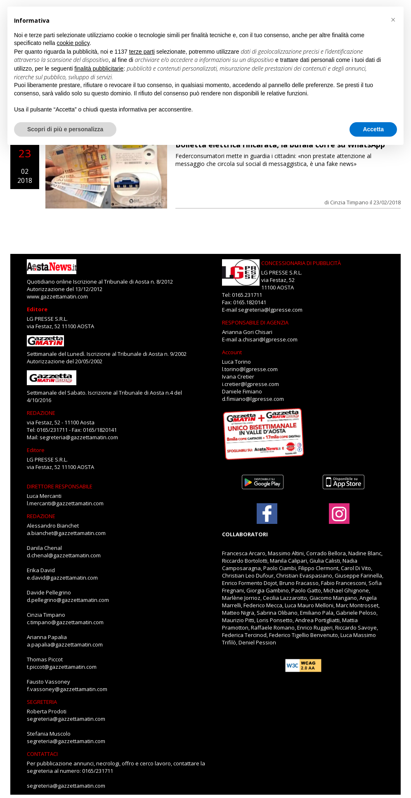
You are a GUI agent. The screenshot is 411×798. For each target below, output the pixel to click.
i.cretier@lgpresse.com (250, 384)
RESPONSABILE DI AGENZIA (255, 322)
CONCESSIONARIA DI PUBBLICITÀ (301, 263)
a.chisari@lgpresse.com (268, 339)
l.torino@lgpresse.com (250, 369)
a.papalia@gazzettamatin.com (65, 644)
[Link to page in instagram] (339, 519)
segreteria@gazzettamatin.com (79, 437)
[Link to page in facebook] (267, 513)
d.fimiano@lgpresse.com (253, 399)
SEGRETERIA (42, 702)
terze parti (142, 51)
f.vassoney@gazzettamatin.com (67, 689)
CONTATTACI (42, 754)
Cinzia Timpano (349, 202)
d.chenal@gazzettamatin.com (64, 555)
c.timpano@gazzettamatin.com (65, 622)
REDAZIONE (41, 413)
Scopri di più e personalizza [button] (65, 129)
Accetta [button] (373, 129)
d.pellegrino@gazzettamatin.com (68, 600)
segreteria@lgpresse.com (270, 309)
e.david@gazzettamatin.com (62, 577)
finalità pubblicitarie (98, 68)
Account (232, 352)
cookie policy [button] (73, 43)
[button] (392, 19)
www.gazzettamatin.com (57, 296)
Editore (37, 309)
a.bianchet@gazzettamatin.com (66, 533)
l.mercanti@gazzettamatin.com (65, 503)
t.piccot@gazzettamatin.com (62, 666)
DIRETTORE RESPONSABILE (59, 486)
